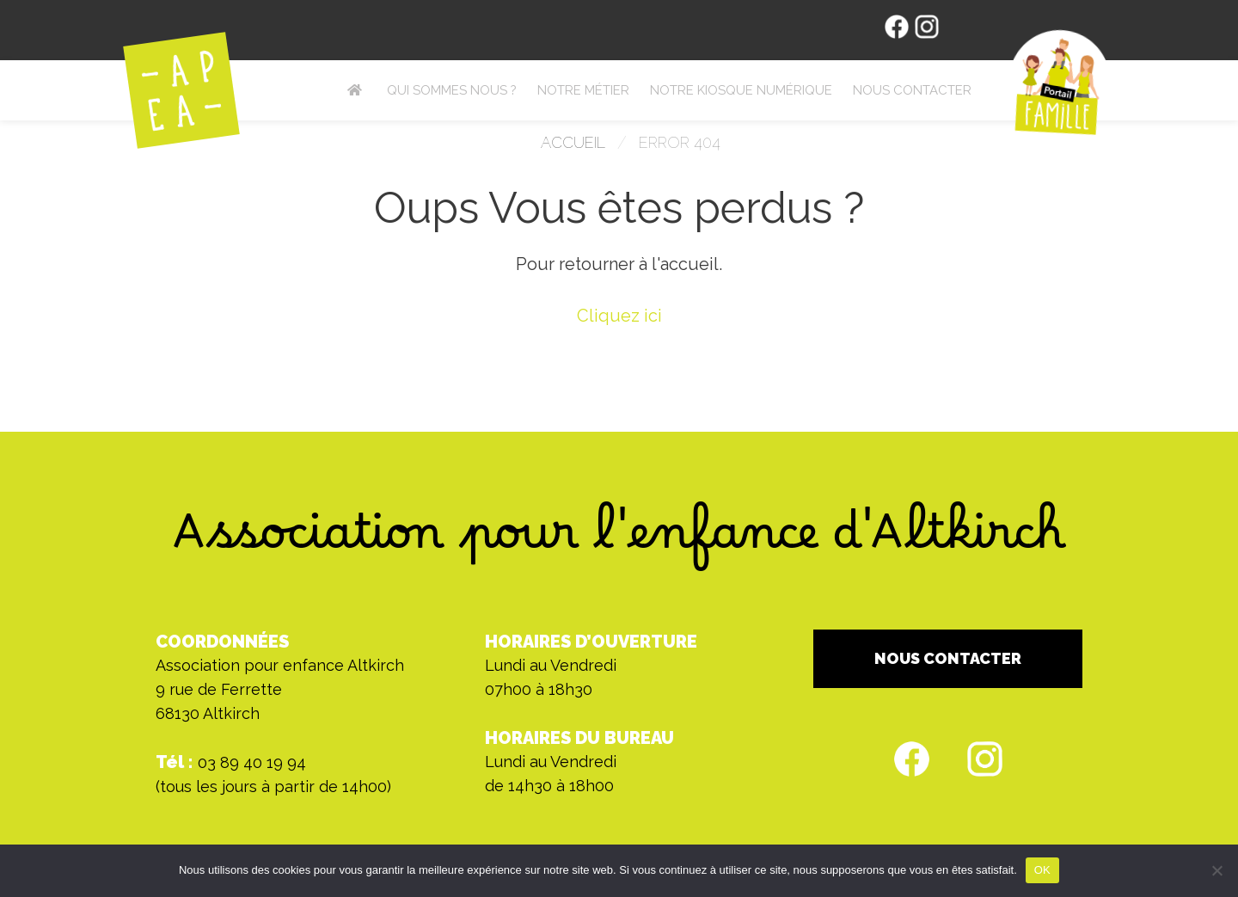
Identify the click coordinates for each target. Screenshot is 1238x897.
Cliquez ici (619, 315)
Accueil (573, 142)
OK (1042, 869)
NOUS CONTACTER (947, 658)
